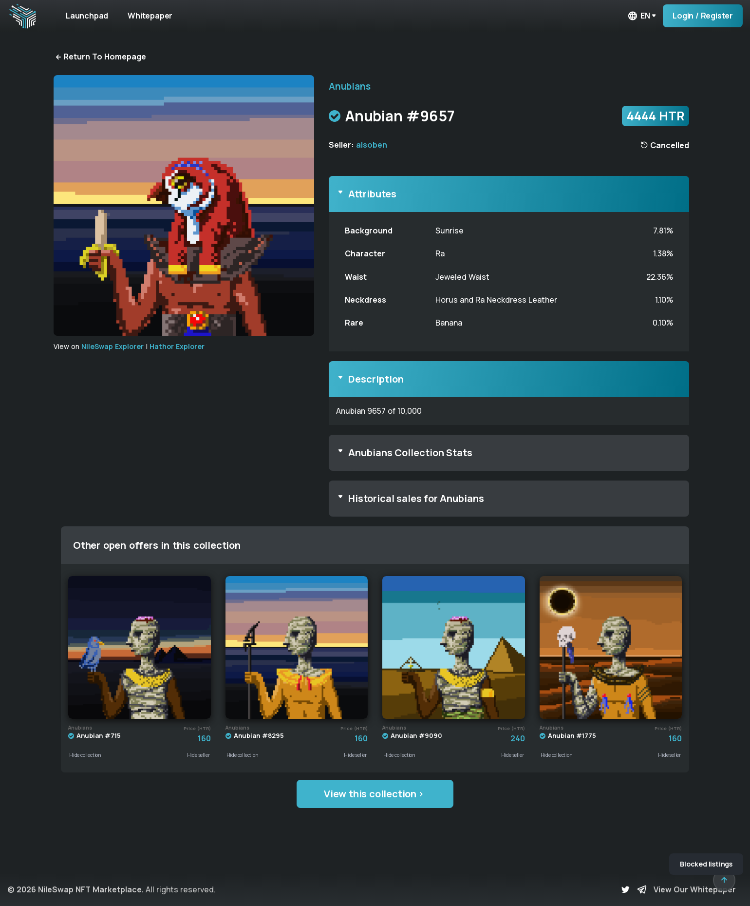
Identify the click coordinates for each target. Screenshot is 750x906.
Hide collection (85, 755)
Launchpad (87, 15)
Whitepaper (150, 15)
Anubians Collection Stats (410, 452)
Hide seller (198, 755)
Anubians (349, 86)
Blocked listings (706, 863)
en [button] (638, 16)
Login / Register (703, 15)
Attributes (372, 193)
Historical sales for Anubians (416, 498)
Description (376, 379)
